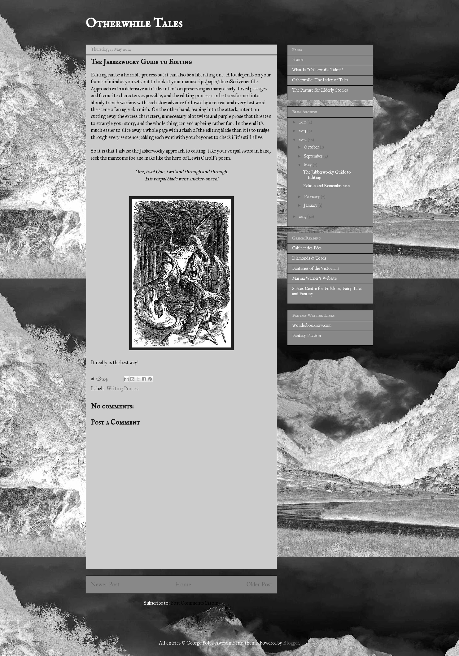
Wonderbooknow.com (311, 325)
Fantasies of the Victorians (315, 268)
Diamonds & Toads (309, 258)
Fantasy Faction (306, 336)
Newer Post (105, 584)
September (313, 156)
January (311, 205)
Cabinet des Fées (306, 248)
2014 (303, 140)
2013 (303, 216)
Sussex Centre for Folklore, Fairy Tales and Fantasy (327, 291)
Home (183, 584)
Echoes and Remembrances (326, 186)
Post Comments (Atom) (195, 603)
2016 (303, 122)
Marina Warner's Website (314, 278)
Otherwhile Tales (134, 24)
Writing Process (123, 388)
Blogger (291, 643)
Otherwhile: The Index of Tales (320, 80)
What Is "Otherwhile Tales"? (317, 70)
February (312, 197)
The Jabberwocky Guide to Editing (327, 175)
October (312, 147)
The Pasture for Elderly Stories (320, 90)
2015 (303, 131)
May (308, 165)
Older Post (259, 584)
